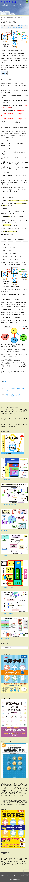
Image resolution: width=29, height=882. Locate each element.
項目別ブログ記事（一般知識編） (14, 27)
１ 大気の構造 (5, 479)
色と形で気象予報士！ (8, 2)
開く (5, 73)
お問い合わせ (16, 875)
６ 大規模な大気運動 (7, 613)
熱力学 (21, 25)
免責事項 (22, 875)
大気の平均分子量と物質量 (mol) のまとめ (14, 389)
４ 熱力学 (4, 555)
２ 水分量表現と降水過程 (8, 504)
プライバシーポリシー (6, 875)
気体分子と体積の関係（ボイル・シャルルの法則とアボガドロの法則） (14, 395)
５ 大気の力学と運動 (7, 587)
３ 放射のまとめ (6, 530)
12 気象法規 (5, 638)
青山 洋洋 (6, 381)
